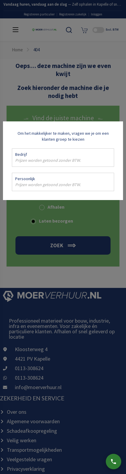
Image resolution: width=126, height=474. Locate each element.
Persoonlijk (48, 182)
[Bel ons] (113, 461)
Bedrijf (48, 158)
